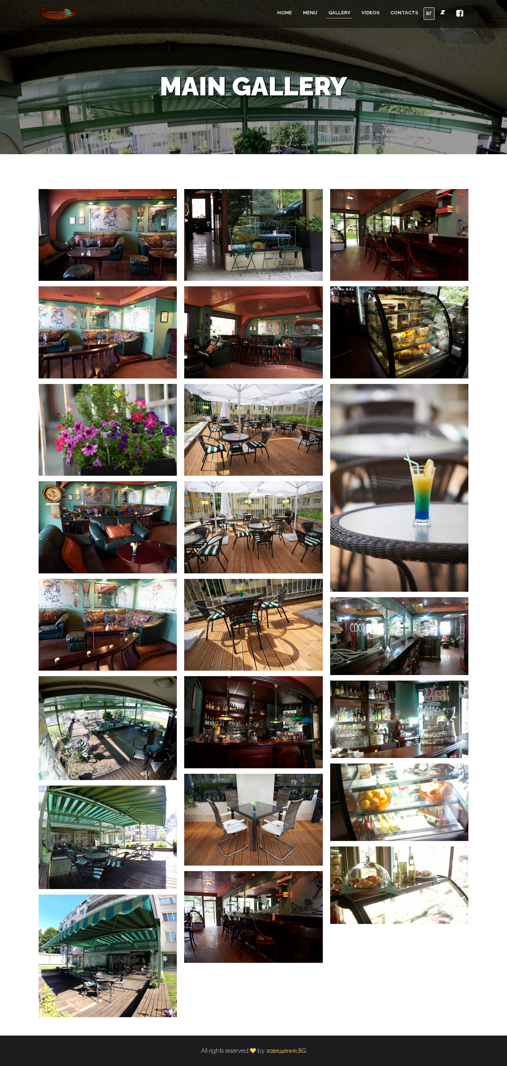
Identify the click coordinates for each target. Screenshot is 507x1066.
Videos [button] (370, 12)
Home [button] (284, 12)
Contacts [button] (404, 12)
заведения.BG (286, 1050)
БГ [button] (429, 13)
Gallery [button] (339, 12)
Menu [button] (310, 12)
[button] (460, 14)
